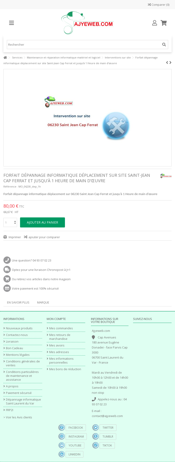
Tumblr (108, 436)
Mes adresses (59, 352)
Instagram (76, 436)
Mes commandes (61, 328)
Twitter (108, 428)
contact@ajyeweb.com (107, 416)
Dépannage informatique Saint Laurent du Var (23, 401)
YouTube (75, 445)
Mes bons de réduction (65, 369)
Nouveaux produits (19, 328)
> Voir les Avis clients (17, 417)
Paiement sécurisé (19, 393)
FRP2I (9, 410)
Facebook (76, 428)
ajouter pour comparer (44, 237)
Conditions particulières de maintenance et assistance (22, 376)
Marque (43, 302)
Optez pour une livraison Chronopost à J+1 (41, 270)
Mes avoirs (56, 345)
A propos (12, 386)
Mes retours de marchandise (59, 337)
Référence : (10, 186)
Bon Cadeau (14, 348)
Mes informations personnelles (61, 360)
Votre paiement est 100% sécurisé (35, 288)
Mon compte (56, 319)
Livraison (12, 341)
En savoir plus (18, 302)
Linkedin (74, 454)
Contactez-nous (17, 335)
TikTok (107, 445)
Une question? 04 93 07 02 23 (31, 260)
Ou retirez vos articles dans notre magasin (41, 279)
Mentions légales (18, 355)
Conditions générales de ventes (23, 363)
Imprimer (14, 237)
